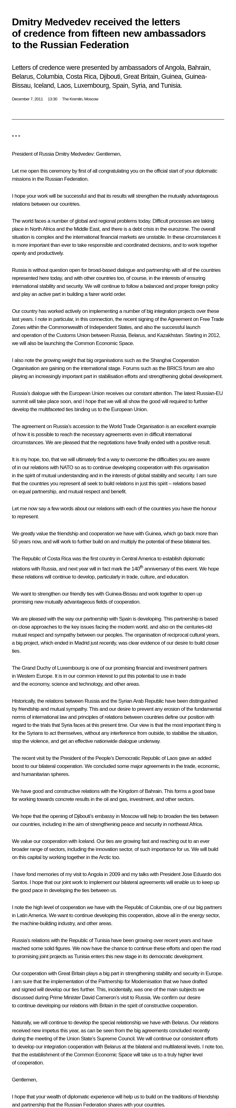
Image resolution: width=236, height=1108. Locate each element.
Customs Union (73, 335)
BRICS (174, 368)
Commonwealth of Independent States (90, 327)
